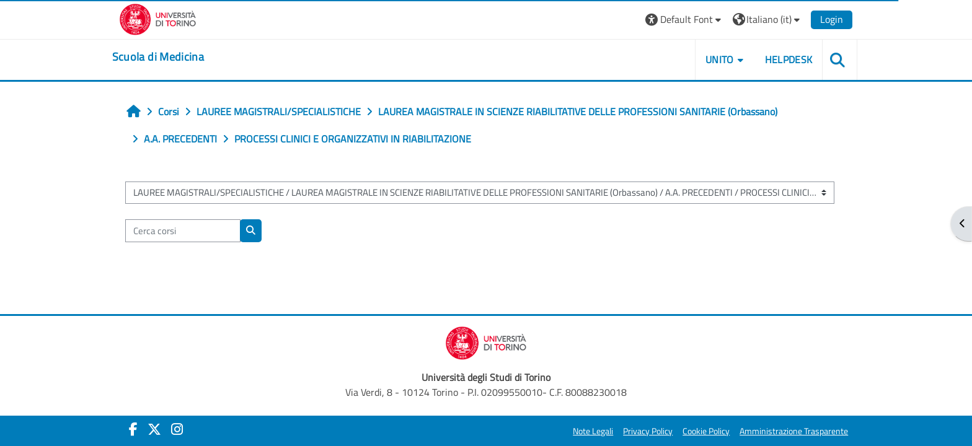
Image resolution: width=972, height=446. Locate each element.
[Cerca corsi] (195, 230)
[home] (172, 57)
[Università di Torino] (171, 18)
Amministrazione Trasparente (780, 431)
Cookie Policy (692, 431)
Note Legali (579, 431)
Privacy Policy (634, 431)
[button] (670, 19)
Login (817, 19)
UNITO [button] (706, 59)
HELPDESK (774, 59)
